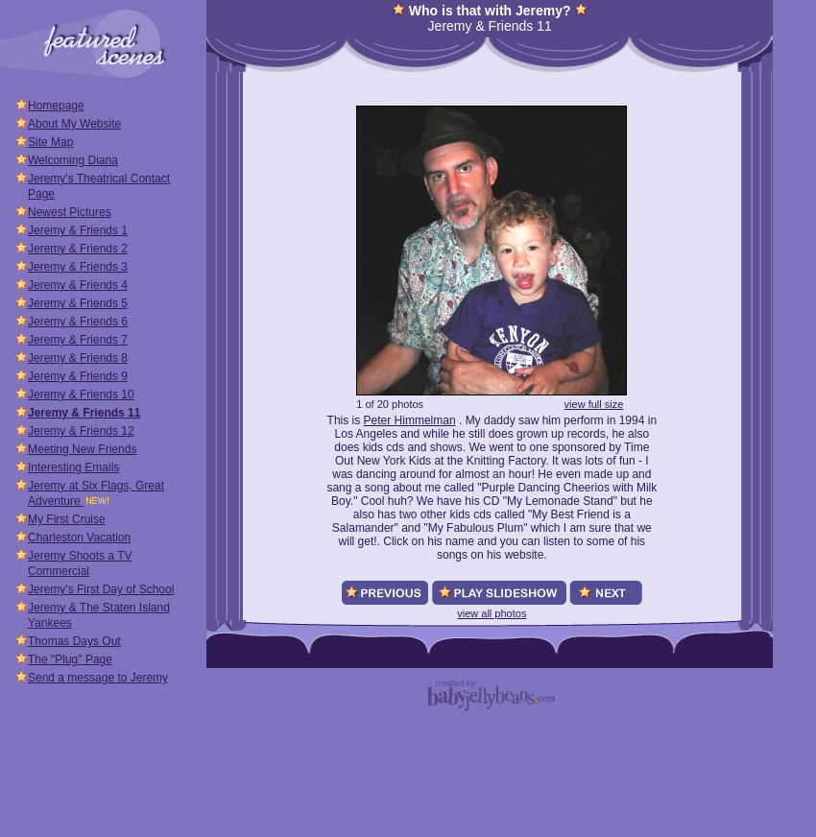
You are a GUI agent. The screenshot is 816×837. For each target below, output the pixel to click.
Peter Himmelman (410, 420)
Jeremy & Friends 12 (81, 431)
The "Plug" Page (70, 659)
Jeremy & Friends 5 (78, 303)
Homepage (56, 105)
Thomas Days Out (74, 641)
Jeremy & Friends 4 (78, 285)
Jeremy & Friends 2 (78, 248)
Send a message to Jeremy (98, 677)
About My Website (74, 124)
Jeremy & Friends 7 (78, 340)
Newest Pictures (69, 212)
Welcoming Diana (73, 160)
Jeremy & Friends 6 (78, 321)
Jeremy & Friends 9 (78, 376)
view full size (594, 404)
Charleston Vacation (79, 537)
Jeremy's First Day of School (101, 589)
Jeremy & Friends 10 (81, 394)
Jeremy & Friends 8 (78, 358)
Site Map (50, 142)
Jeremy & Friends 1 (78, 230)
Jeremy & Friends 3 (78, 267)
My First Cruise (67, 519)
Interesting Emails (73, 467)
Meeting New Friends (82, 449)
